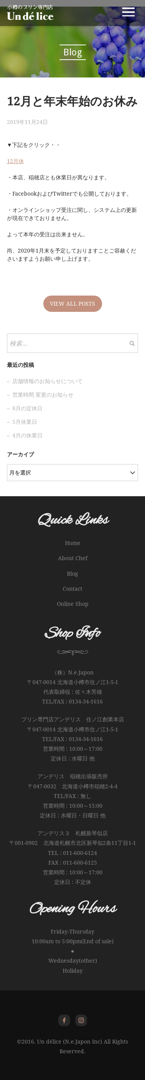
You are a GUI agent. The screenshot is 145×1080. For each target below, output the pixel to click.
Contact (72, 589)
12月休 (15, 161)
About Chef (72, 558)
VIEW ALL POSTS (72, 304)
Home (72, 543)
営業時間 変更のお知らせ (42, 395)
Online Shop (73, 604)
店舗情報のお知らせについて (47, 381)
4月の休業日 (27, 435)
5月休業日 (24, 422)
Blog (72, 574)
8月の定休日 (27, 408)
